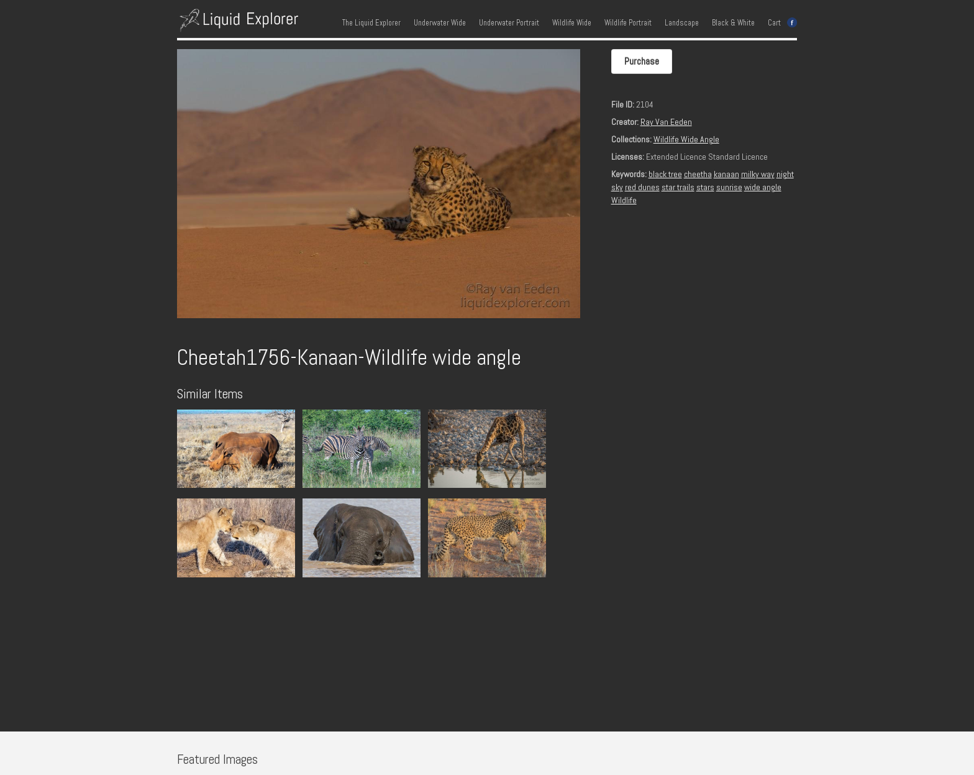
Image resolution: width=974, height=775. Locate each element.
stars (705, 187)
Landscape (682, 23)
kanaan (726, 174)
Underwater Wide (440, 23)
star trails (678, 187)
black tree (665, 174)
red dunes (642, 187)
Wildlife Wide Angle (686, 139)
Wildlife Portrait (628, 23)
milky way (758, 174)
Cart (774, 23)
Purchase (641, 61)
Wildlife (624, 200)
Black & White (733, 23)
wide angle (762, 187)
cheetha (698, 174)
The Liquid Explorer (371, 23)
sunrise (729, 187)
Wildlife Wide (571, 23)
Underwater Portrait (509, 23)
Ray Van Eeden (666, 121)
